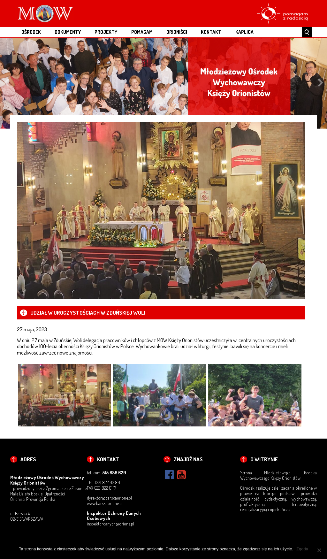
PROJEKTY (106, 32)
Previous (6, 83)
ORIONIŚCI (176, 32)
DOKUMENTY (68, 32)
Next (320, 83)
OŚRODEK (31, 32)
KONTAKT (211, 32)
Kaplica (244, 32)
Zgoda (302, 549)
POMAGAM (142, 32)
